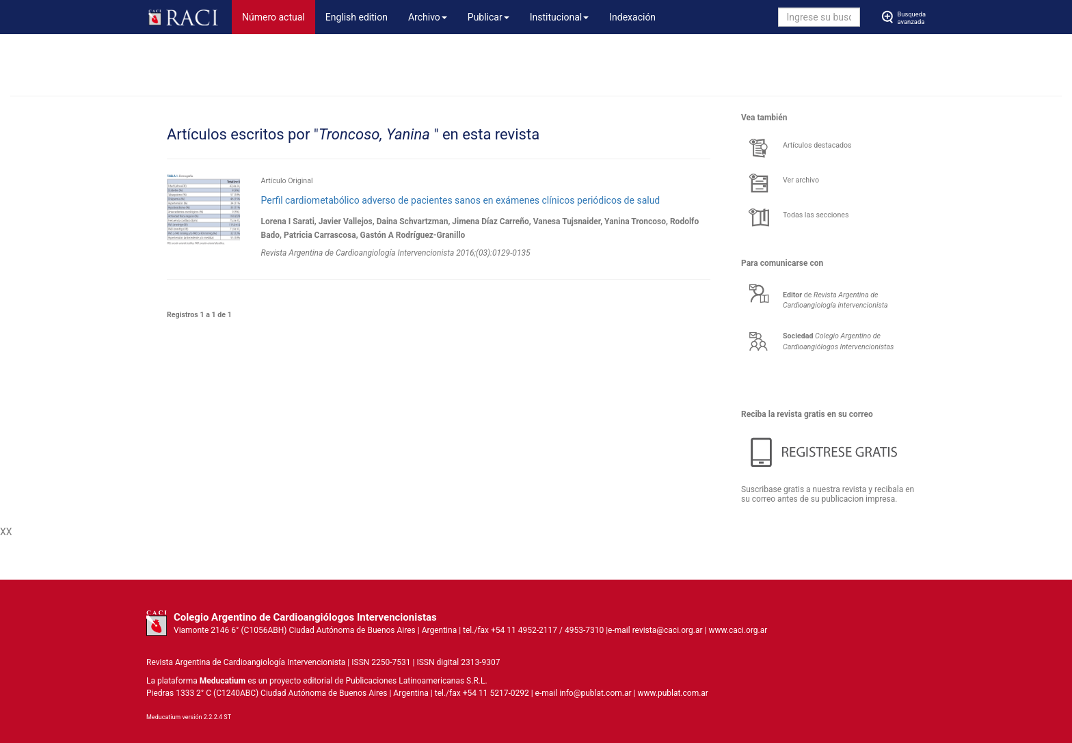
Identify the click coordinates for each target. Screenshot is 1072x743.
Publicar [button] (488, 17)
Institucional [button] (559, 17)
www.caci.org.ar (737, 630)
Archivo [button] (427, 17)
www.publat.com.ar (671, 693)
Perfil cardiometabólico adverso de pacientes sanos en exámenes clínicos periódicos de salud (460, 200)
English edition (356, 17)
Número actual (278, 16)
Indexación (632, 17)
